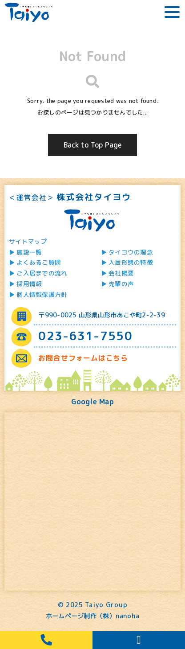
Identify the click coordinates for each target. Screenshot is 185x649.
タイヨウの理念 (131, 252)
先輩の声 (121, 283)
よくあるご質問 (38, 262)
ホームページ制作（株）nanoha (92, 616)
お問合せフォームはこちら (83, 358)
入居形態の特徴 (131, 262)
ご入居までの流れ (41, 273)
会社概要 (121, 273)
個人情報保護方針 (41, 294)
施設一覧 (29, 252)
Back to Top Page (93, 145)
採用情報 (29, 283)
